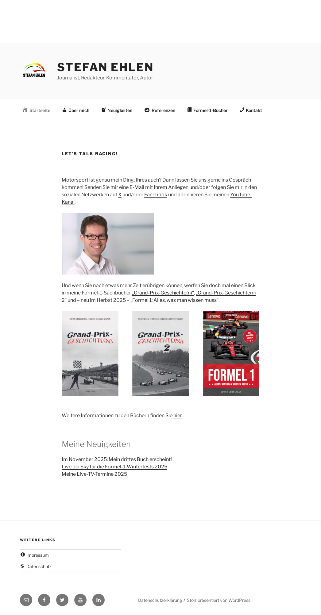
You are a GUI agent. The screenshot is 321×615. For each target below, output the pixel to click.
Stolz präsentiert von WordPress (218, 600)
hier (177, 415)
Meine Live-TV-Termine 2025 (94, 474)
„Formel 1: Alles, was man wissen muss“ (174, 300)
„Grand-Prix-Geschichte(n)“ (163, 293)
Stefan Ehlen (105, 67)
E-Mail (137, 187)
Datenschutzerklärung (160, 600)
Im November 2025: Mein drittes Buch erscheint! (117, 459)
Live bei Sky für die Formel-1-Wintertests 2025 (114, 467)
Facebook (155, 195)
